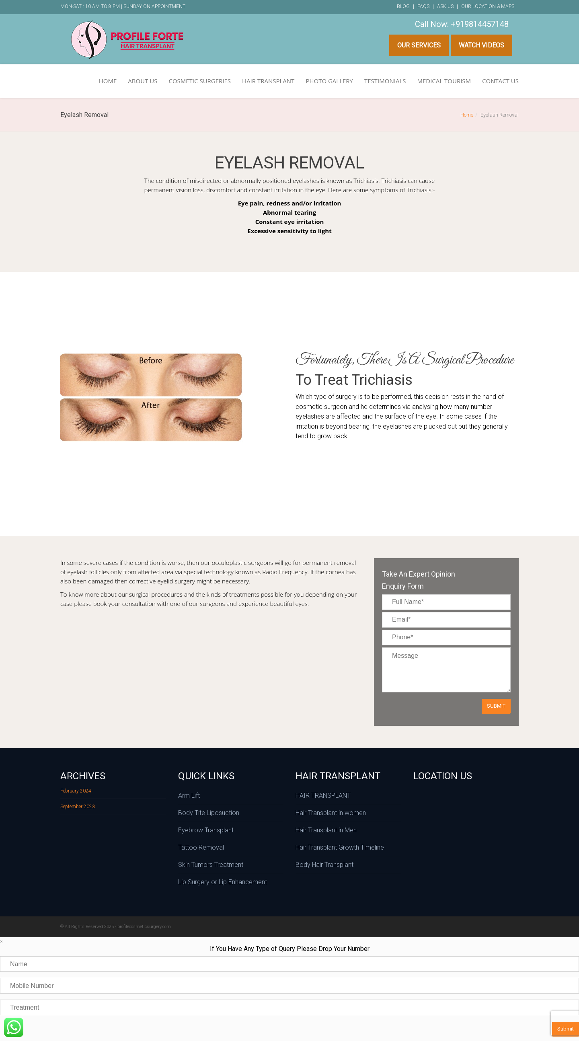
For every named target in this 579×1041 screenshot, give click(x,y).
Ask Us (445, 6)
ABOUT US (142, 81)
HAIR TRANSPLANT (268, 81)
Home (466, 115)
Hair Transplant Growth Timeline (340, 847)
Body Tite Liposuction (208, 813)
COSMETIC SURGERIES (199, 81)
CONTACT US (500, 81)
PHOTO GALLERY (329, 81)
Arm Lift (189, 795)
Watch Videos (481, 45)
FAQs (423, 6)
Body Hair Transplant (324, 865)
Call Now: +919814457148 (462, 24)
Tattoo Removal (201, 847)
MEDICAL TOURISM (444, 81)
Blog (403, 6)
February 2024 (75, 791)
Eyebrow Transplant (206, 830)
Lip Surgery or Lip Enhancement (222, 882)
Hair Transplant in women (331, 813)
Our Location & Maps (487, 6)
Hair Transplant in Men (326, 830)
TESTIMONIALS (385, 81)
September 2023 (77, 806)
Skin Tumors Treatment (210, 865)
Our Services (419, 45)
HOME (108, 81)
